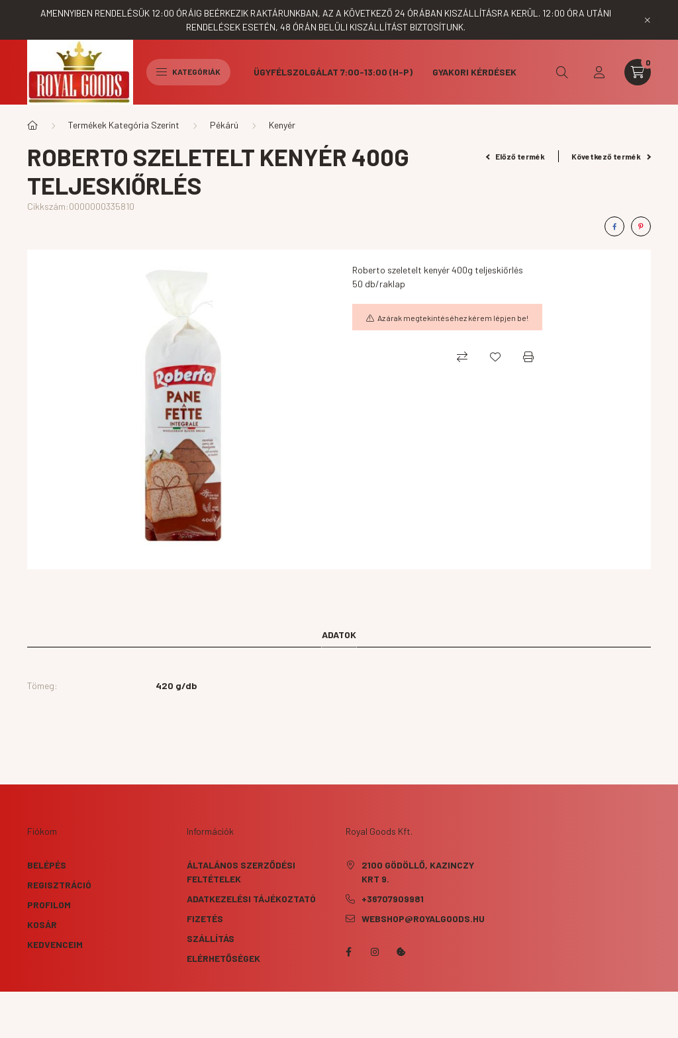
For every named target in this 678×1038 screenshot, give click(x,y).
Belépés (46, 865)
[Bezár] (647, 20)
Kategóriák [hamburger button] (188, 71)
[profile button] (599, 72)
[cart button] (637, 72)
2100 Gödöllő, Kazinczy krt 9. (418, 871)
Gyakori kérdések (474, 71)
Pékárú (224, 124)
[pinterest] (641, 226)
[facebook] (614, 226)
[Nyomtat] (528, 357)
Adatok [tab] (339, 634)
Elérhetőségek (223, 958)
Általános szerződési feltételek (241, 871)
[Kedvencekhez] (495, 357)
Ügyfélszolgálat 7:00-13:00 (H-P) (333, 71)
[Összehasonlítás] (462, 357)
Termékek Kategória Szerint (123, 124)
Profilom (49, 904)
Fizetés (205, 918)
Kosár (42, 924)
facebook (348, 952)
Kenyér (282, 124)
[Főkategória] (32, 125)
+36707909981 (393, 898)
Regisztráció (59, 884)
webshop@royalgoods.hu (423, 918)
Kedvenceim (55, 944)
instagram (375, 952)
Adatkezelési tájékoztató (251, 898)
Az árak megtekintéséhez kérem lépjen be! (452, 317)
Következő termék (611, 156)
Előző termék (516, 156)
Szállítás (210, 938)
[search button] (562, 72)
